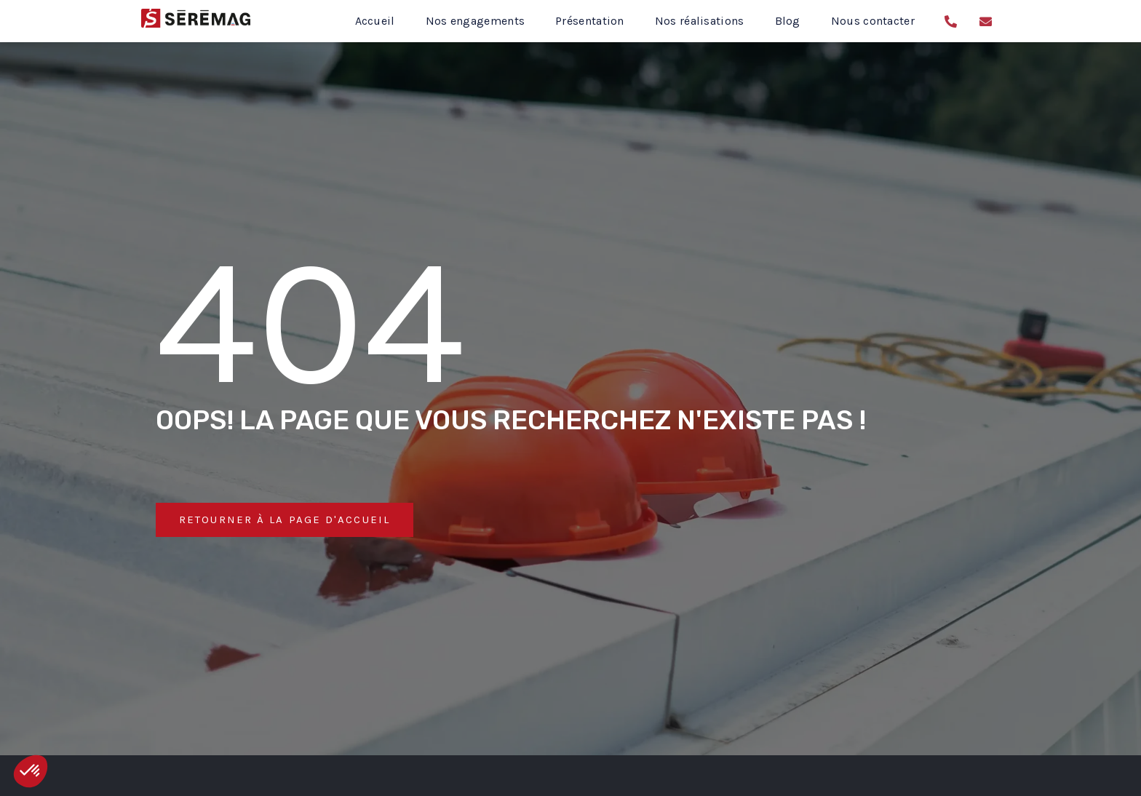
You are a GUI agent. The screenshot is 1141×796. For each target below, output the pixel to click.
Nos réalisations (699, 21)
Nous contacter (873, 21)
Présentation (589, 21)
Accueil (375, 21)
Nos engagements (475, 21)
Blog (787, 21)
